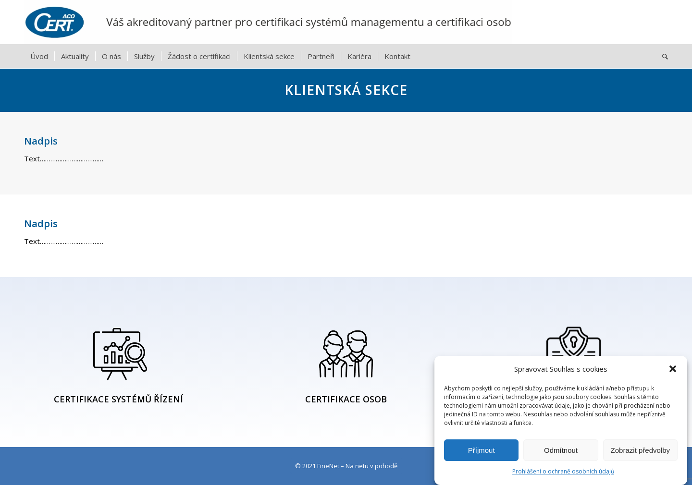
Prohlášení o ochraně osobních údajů (563, 471)
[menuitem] (39, 56)
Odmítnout (561, 450)
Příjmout (481, 450)
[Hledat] (662, 56)
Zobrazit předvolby (640, 450)
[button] (673, 369)
